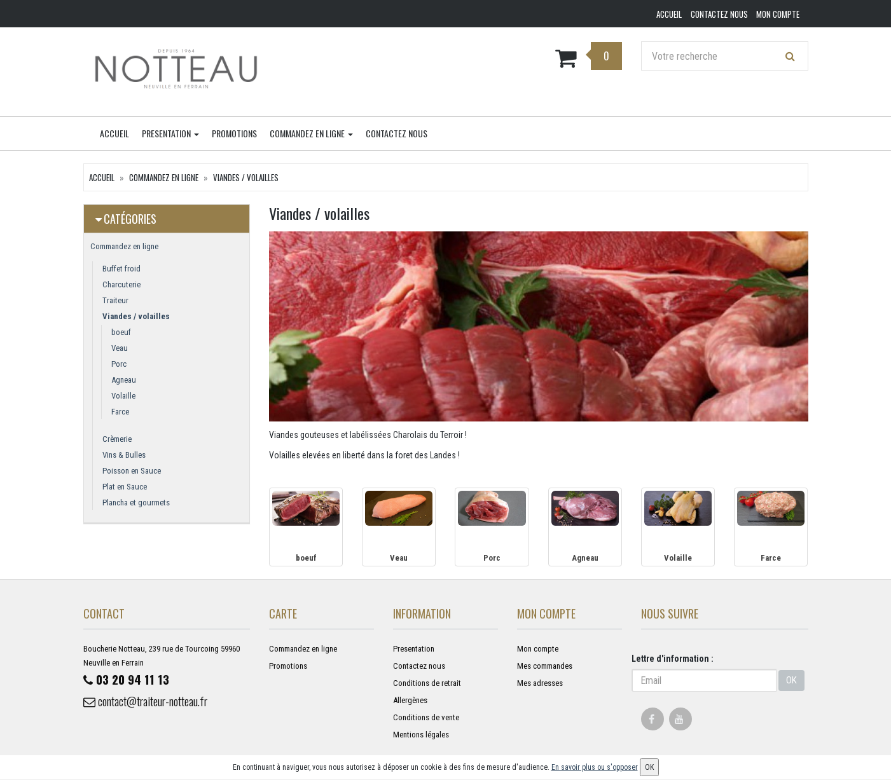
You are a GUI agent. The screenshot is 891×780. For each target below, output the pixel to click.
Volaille (123, 396)
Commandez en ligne (311, 133)
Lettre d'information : (673, 659)
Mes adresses (540, 683)
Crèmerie (117, 439)
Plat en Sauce (124, 487)
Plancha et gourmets (136, 503)
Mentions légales (421, 735)
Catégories (130, 219)
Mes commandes (544, 666)
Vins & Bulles (124, 455)
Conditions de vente (426, 718)
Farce (120, 412)
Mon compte (537, 649)
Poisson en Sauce (131, 471)
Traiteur (115, 301)
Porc (119, 364)
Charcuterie (121, 285)
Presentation (170, 133)
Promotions (234, 133)
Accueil (114, 133)
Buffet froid (121, 269)
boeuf (121, 333)
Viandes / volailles (246, 178)
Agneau (123, 380)
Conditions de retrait (427, 683)
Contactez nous (396, 133)
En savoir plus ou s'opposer (594, 767)
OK (791, 681)
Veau (119, 348)
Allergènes (410, 701)
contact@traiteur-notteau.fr (154, 702)
